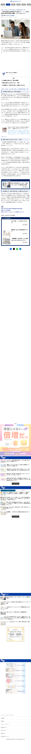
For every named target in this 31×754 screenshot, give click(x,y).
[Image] (15, 1)
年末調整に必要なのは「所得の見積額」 (10, 80)
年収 (8, 4)
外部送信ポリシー (4, 727)
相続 (13, 4)
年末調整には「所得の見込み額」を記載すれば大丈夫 (13, 85)
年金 (24, 4)
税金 (18, 4)
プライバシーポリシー (5, 724)
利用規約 (2, 721)
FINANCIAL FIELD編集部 (10, 15)
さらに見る (15, 483)
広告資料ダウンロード (5, 736)
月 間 (23, 490)
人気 (3, 4)
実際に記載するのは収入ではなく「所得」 (11, 83)
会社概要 (2, 718)
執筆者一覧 (3, 733)
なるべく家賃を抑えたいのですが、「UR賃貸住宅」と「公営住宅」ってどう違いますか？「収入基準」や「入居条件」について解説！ (18, 493)
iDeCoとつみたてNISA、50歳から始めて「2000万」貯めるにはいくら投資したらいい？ (18, 508)
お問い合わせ (3, 730)
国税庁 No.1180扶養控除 (5, 210)
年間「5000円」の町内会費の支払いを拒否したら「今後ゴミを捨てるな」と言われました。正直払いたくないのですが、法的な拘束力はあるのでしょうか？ (18, 503)
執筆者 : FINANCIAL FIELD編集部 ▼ (11, 72)
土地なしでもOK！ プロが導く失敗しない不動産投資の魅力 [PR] (13, 9)
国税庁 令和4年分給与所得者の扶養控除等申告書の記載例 (11, 208)
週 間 (8, 490)
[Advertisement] (15, 62)
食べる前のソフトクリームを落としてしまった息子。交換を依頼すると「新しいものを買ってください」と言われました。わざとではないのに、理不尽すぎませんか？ (18, 498)
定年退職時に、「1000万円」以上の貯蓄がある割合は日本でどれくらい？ (18, 512)
